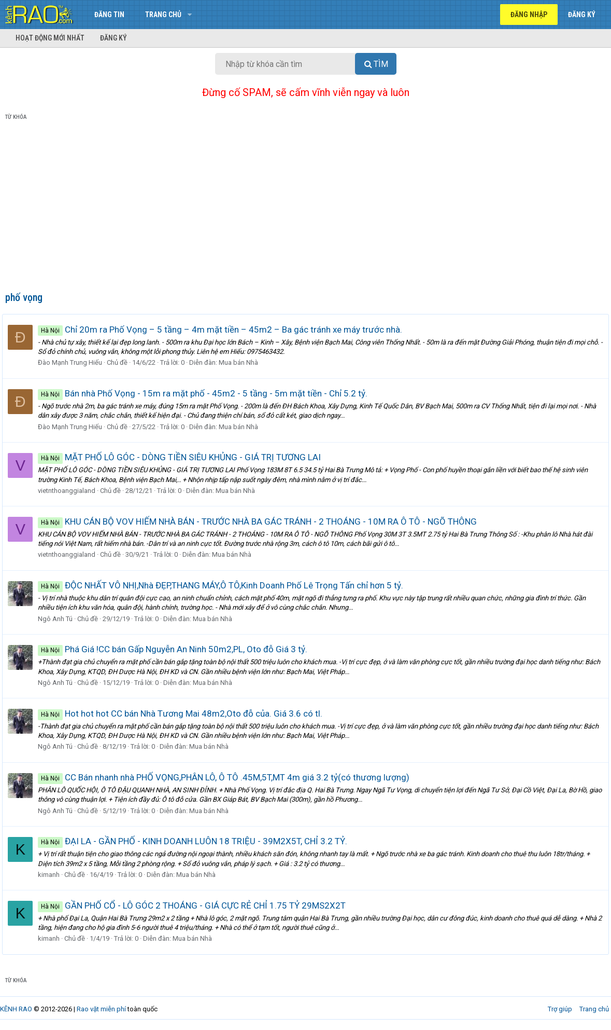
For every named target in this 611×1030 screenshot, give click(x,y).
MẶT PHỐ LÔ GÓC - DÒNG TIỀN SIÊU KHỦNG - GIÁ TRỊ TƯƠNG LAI (182, 457)
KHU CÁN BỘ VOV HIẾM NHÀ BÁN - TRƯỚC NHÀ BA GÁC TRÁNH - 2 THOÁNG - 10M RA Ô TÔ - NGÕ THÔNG (260, 521)
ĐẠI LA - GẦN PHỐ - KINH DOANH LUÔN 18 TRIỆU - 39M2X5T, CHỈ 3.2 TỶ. (195, 841)
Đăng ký (113, 38)
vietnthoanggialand (69, 491)
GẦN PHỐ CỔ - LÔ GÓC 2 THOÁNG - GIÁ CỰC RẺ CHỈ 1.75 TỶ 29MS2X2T (195, 905)
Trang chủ (163, 14)
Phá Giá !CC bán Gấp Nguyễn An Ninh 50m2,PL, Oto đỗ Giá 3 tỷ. (175, 649)
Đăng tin (109, 14)
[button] (189, 14)
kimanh (52, 874)
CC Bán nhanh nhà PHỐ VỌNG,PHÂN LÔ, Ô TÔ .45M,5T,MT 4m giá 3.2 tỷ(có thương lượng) (227, 777)
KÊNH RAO (16, 1009)
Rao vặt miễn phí (101, 1009)
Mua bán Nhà (241, 362)
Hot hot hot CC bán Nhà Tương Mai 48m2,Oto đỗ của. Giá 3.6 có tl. (183, 713)
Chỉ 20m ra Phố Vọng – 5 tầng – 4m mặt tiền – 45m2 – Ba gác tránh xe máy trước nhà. (223, 329)
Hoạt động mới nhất (50, 38)
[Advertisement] (305, 208)
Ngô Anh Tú (58, 619)
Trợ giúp (560, 1009)
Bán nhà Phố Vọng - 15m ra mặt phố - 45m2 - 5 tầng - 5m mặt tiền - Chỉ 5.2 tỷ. (206, 393)
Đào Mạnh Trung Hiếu (73, 362)
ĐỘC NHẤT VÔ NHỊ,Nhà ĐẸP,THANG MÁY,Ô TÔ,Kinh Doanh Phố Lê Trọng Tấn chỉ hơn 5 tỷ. (223, 585)
